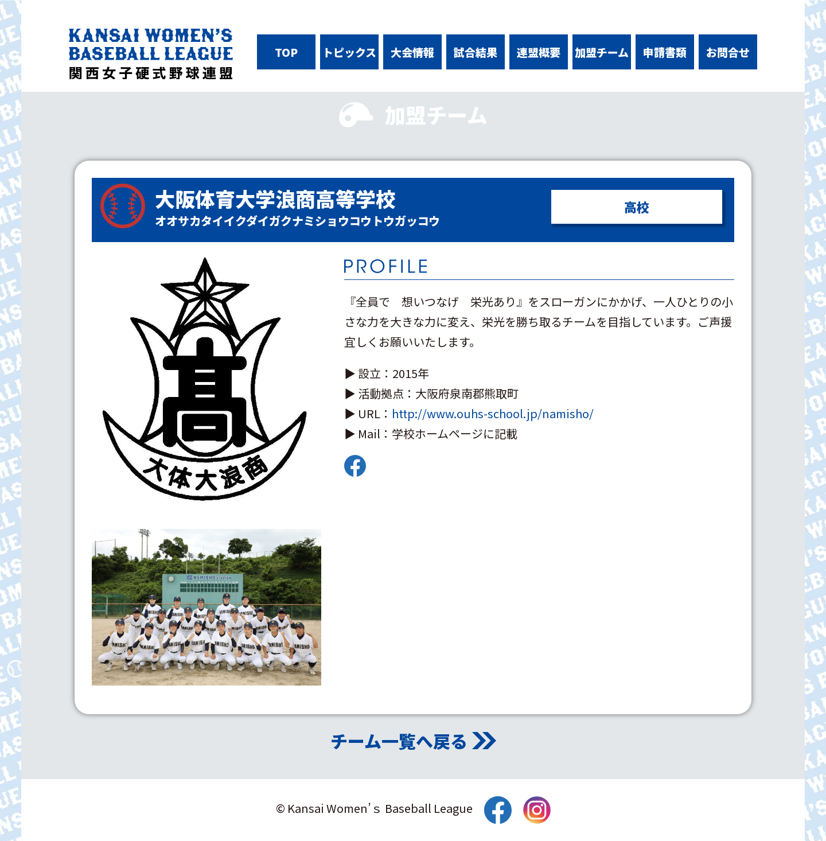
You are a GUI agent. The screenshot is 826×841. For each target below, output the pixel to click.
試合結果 (475, 52)
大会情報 (412, 52)
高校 (636, 206)
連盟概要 (538, 52)
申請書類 (665, 52)
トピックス (349, 52)
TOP (286, 52)
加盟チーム (602, 52)
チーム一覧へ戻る (398, 740)
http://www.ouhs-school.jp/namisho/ (493, 413)
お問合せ (728, 52)
